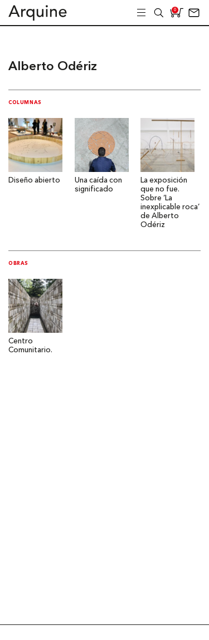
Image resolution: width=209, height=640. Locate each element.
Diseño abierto (34, 180)
